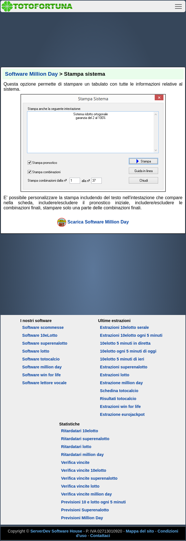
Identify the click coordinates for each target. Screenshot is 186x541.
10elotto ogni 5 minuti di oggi (128, 351)
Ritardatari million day (82, 454)
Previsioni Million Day (82, 518)
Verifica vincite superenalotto (89, 478)
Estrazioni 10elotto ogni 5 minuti (131, 335)
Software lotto (35, 351)
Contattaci (100, 535)
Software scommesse (43, 327)
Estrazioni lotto (114, 375)
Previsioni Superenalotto (85, 510)
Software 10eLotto (39, 335)
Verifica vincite (75, 462)
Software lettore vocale (44, 383)
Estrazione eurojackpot (122, 414)
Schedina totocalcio (119, 390)
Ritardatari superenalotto (85, 438)
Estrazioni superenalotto (123, 367)
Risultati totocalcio (118, 398)
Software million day (42, 367)
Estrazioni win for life (120, 406)
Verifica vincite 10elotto (83, 470)
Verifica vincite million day (86, 494)
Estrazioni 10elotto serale (124, 327)
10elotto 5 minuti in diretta (125, 343)
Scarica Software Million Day (98, 222)
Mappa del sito (140, 531)
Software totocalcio (41, 359)
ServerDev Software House (56, 531)
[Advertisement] (93, 38)
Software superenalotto (44, 343)
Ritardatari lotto (76, 446)
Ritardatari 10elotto (79, 431)
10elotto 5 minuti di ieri (122, 359)
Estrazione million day (121, 383)
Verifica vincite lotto (80, 486)
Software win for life (41, 375)
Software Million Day (31, 74)
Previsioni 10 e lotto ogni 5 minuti (93, 502)
